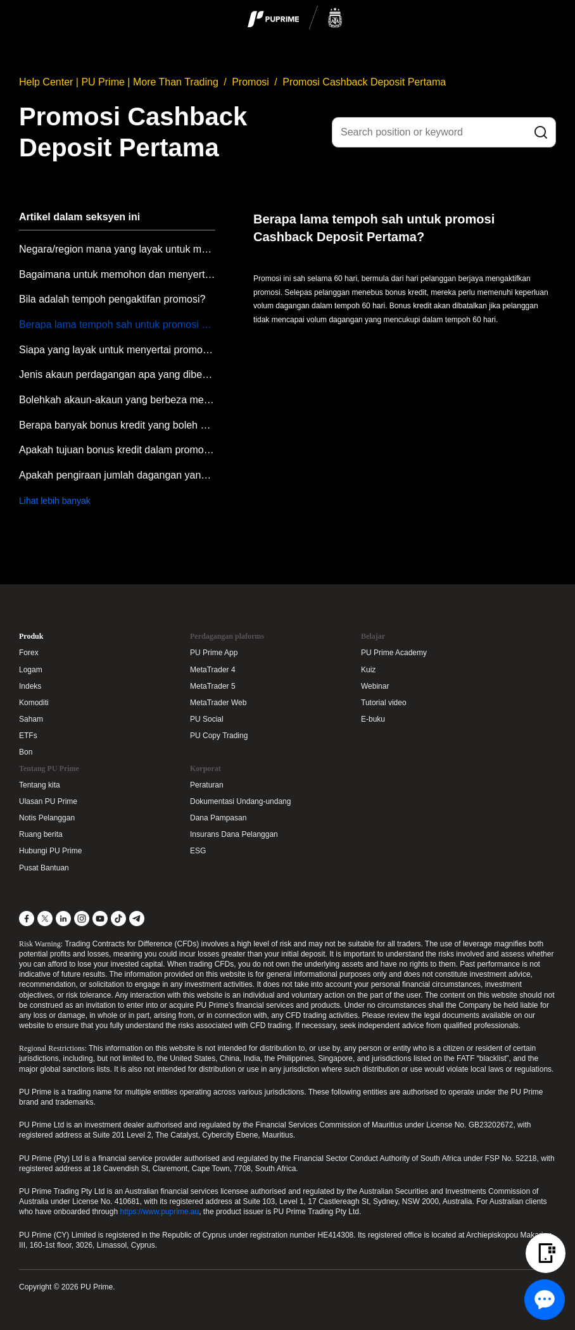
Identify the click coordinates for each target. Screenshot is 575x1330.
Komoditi (34, 702)
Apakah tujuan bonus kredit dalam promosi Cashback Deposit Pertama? (117, 449)
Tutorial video (384, 702)
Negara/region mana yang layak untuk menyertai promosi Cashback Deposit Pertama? (117, 249)
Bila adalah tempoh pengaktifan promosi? (112, 299)
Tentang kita (39, 785)
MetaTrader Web (218, 702)
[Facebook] (26, 918)
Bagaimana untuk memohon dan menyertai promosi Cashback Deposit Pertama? (117, 274)
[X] (45, 918)
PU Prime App (213, 652)
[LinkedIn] (63, 918)
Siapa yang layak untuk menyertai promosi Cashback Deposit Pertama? (117, 349)
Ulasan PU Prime (48, 801)
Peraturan (207, 785)
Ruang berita (41, 834)
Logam (30, 669)
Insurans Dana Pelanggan (234, 834)
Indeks (30, 686)
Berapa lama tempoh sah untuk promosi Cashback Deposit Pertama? (117, 324)
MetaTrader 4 (213, 669)
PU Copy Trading (219, 735)
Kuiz (368, 669)
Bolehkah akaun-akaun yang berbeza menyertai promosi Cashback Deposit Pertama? (117, 399)
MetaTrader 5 (213, 686)
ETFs (28, 735)
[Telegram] (136, 918)
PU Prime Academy (394, 652)
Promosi (250, 82)
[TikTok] (118, 918)
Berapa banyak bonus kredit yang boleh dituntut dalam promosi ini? (117, 425)
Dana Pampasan (218, 817)
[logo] (295, 18)
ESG (198, 850)
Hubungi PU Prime (50, 850)
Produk (31, 636)
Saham (31, 719)
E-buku (373, 719)
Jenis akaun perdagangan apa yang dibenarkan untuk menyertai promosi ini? (117, 374)
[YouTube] (100, 918)
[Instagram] (81, 918)
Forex (29, 652)
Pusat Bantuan (44, 867)
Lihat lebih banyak (55, 501)
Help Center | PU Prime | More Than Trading (118, 82)
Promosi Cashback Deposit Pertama (364, 82)
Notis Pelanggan (47, 817)
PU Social (207, 719)
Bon (25, 752)
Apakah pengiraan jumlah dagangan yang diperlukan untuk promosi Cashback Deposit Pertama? (117, 475)
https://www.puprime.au (159, 1211)
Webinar (375, 686)
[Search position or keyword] (444, 132)
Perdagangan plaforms (227, 636)
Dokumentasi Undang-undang (240, 801)
